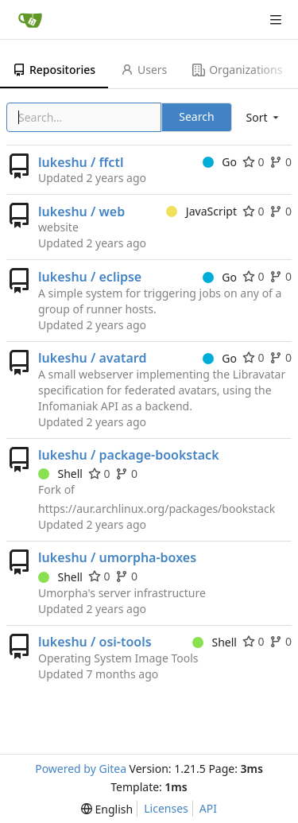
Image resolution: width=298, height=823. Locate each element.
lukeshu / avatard (92, 358)
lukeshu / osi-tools (95, 642)
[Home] (30, 20)
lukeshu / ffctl (80, 162)
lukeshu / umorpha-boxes (117, 557)
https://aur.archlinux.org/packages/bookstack (156, 508)
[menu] (264, 117)
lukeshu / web (81, 211)
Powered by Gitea (80, 768)
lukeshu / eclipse (89, 277)
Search (196, 116)
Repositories (54, 69)
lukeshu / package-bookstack (128, 455)
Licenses (166, 808)
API (208, 808)
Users (144, 69)
